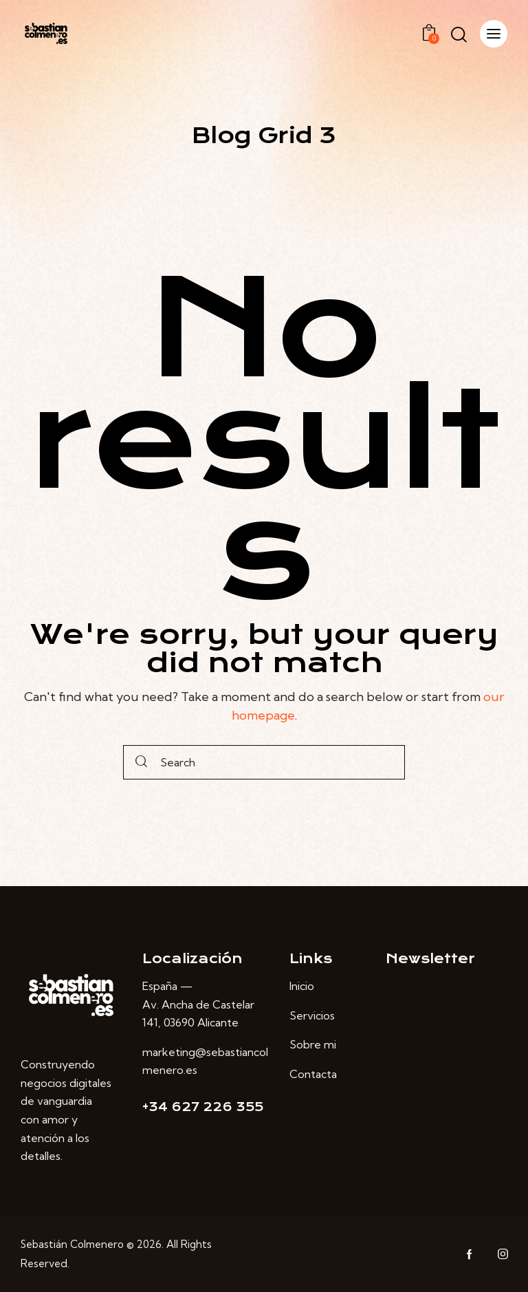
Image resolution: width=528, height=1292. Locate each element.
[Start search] (141, 762)
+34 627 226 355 (202, 1107)
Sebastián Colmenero (72, 1244)
